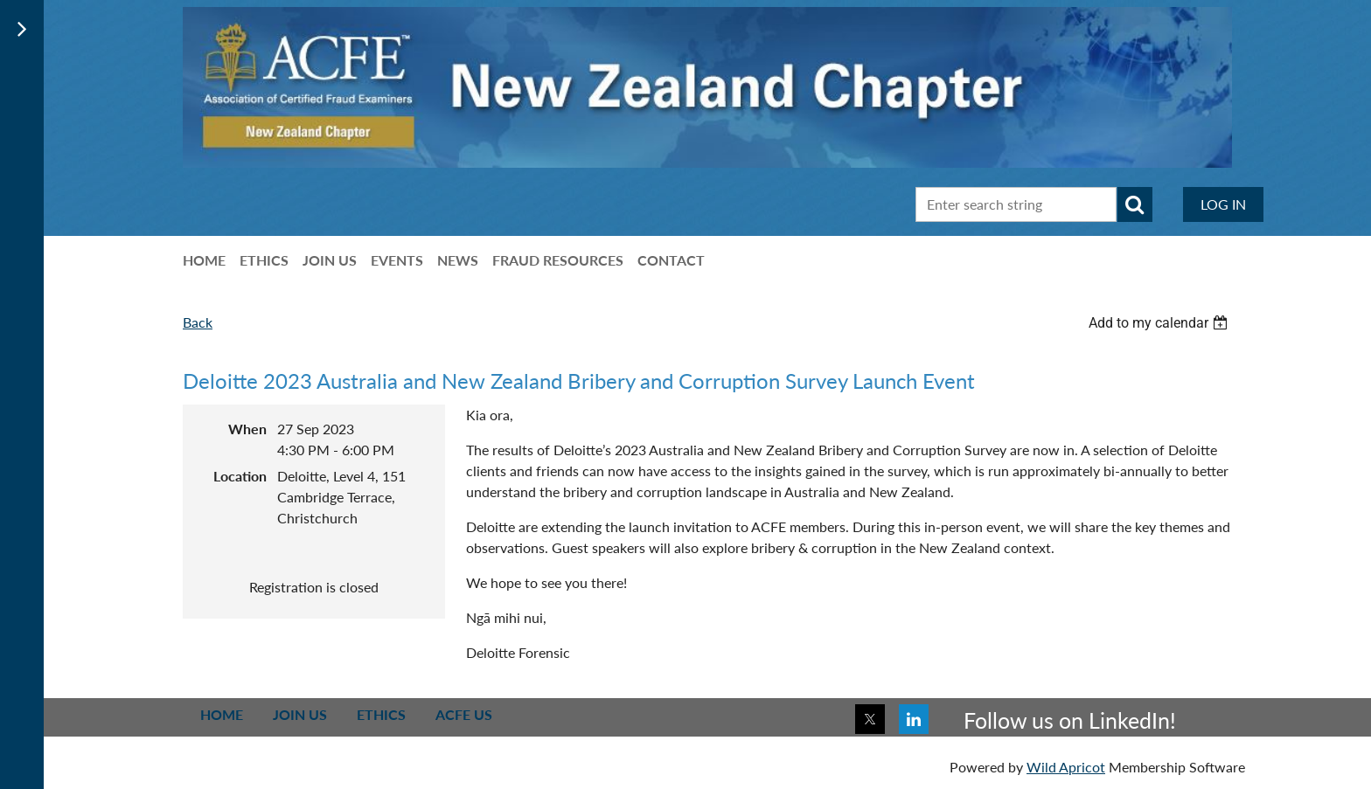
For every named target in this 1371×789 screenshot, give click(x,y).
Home (221, 714)
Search (1134, 204)
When (247, 428)
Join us (300, 714)
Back (197, 322)
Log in (1223, 204)
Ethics (381, 714)
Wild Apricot (1066, 766)
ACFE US (463, 714)
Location (240, 475)
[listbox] (1160, 323)
